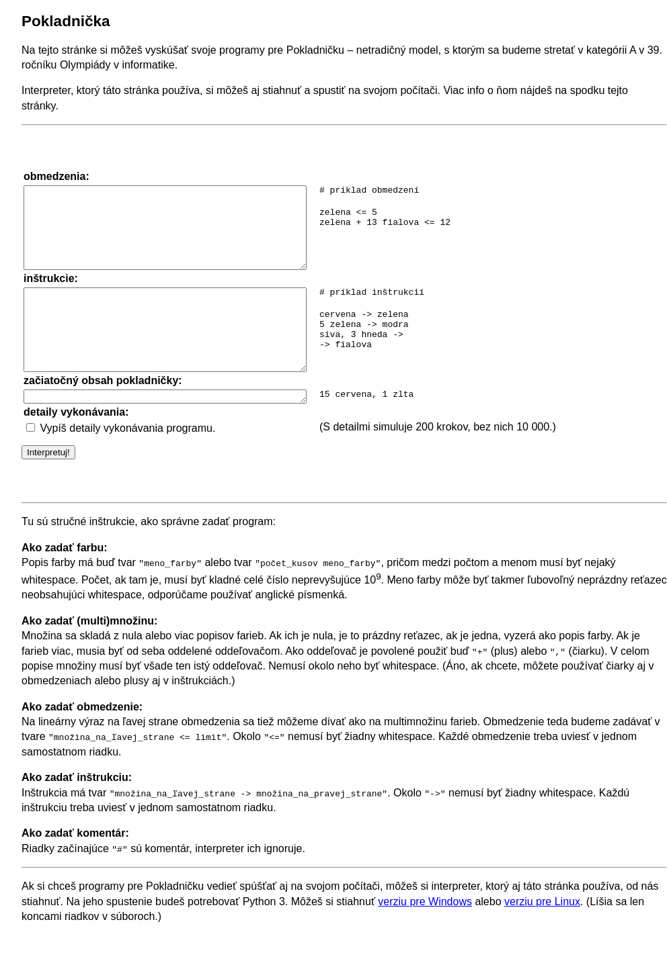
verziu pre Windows (425, 935)
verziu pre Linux (542, 935)
